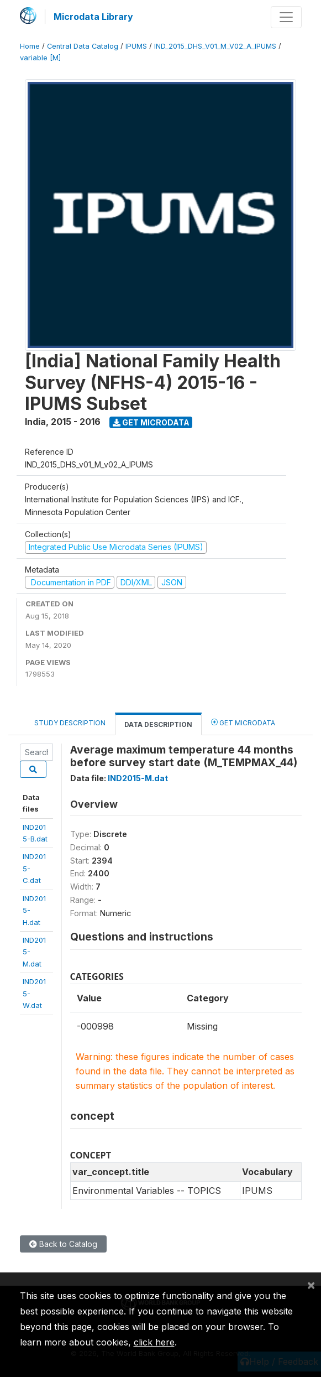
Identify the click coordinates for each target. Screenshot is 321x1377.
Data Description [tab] (158, 724)
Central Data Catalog (82, 46)
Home (30, 46)
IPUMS (136, 46)
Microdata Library (93, 16)
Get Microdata (151, 422)
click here (154, 1342)
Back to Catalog (63, 1244)
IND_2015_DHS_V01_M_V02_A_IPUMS (215, 46)
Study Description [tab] (70, 723)
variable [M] (40, 58)
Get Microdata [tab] (243, 722)
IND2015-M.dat (138, 778)
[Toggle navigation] (286, 17)
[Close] (311, 1284)
